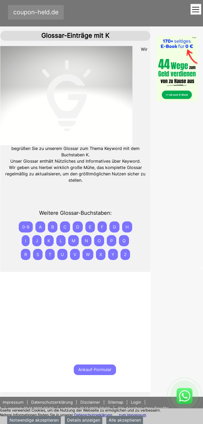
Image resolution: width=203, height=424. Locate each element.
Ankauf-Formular (95, 369)
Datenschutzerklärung (93, 415)
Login (136, 402)
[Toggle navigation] (195, 9)
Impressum (14, 402)
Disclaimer (90, 402)
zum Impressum (132, 415)
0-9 (25, 227)
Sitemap (115, 402)
